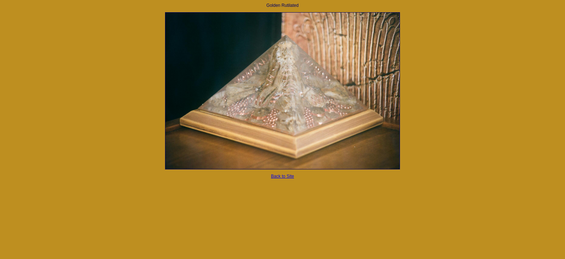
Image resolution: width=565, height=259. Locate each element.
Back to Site (282, 176)
